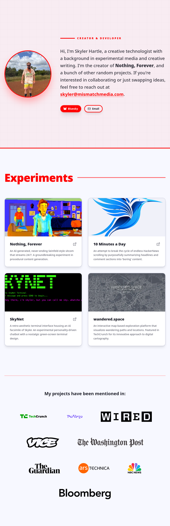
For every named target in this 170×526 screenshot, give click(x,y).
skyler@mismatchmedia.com (92, 94)
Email (93, 108)
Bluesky (71, 108)
